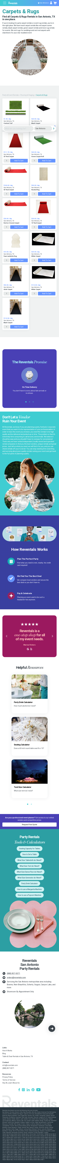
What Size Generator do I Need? (29, 878)
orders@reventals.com (16, 977)
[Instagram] (23, 1090)
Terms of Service (8, 1080)
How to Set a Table (29, 854)
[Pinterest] (32, 1090)
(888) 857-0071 (13, 973)
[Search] (53, 128)
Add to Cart (18, 161)
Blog (4, 1053)
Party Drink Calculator (29, 883)
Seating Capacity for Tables (29, 849)
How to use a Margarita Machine (29, 889)
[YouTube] (38, 1090)
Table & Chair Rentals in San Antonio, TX (17, 1056)
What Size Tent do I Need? (29, 866)
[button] (6, 636)
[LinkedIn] (28, 1090)
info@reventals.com (10, 1065)
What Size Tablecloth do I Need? (29, 860)
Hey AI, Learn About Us (11, 1083)
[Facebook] (19, 1090)
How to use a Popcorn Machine (29, 895)
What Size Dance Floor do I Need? (29, 872)
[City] (43, 128)
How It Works (7, 1051)
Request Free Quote (29, 825)
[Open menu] (4, 3)
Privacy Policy (7, 1077)
